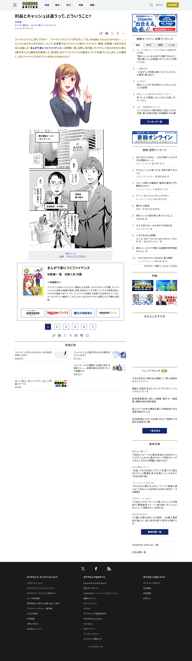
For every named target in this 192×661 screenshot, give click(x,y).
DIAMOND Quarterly (93, 619)
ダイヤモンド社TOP (151, 583)
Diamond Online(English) (95, 583)
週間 (160, 45)
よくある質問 (32, 614)
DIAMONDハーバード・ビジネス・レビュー (101, 593)
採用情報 (147, 593)
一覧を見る (154, 430)
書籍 (94, 5)
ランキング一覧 (154, 121)
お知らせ (147, 598)
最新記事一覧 (155, 532)
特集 (82, 5)
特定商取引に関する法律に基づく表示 (43, 603)
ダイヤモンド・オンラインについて (42, 577)
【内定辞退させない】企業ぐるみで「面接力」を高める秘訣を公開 (154, 420)
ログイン (158, 5)
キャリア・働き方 (22, 25)
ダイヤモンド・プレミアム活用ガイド (42, 593)
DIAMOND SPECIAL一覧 (145, 545)
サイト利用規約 (33, 598)
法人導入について (34, 629)
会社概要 (147, 588)
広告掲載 (31, 619)
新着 (48, 5)
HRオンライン (89, 629)
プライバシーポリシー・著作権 (39, 608)
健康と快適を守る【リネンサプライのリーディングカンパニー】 (154, 390)
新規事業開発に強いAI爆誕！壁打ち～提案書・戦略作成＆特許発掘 (154, 400)
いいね (171, 45)
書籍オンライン (90, 598)
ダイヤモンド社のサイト (94, 577)
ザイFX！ (87, 608)
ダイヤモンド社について (154, 577)
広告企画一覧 (139, 552)
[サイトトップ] (28, 5)
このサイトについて (35, 583)
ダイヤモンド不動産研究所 (95, 614)
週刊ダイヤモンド (91, 588)
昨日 (149, 45)
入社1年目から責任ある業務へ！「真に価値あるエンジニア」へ (154, 380)
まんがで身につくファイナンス (43, 25)
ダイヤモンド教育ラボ (93, 639)
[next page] (93, 327)
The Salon (88, 624)
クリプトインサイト (91, 634)
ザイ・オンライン (90, 603)
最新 (138, 45)
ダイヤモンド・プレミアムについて (41, 588)
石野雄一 (19, 22)
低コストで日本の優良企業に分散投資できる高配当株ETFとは (154, 410)
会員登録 (171, 5)
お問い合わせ (32, 624)
